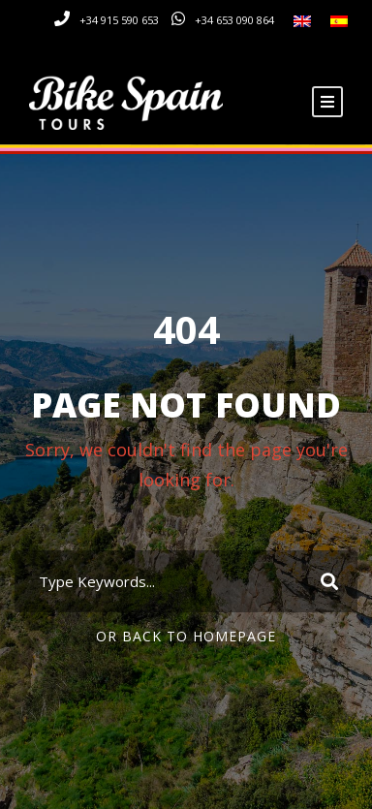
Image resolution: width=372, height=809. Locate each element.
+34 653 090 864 (234, 20)
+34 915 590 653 (119, 20)
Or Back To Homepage (186, 636)
